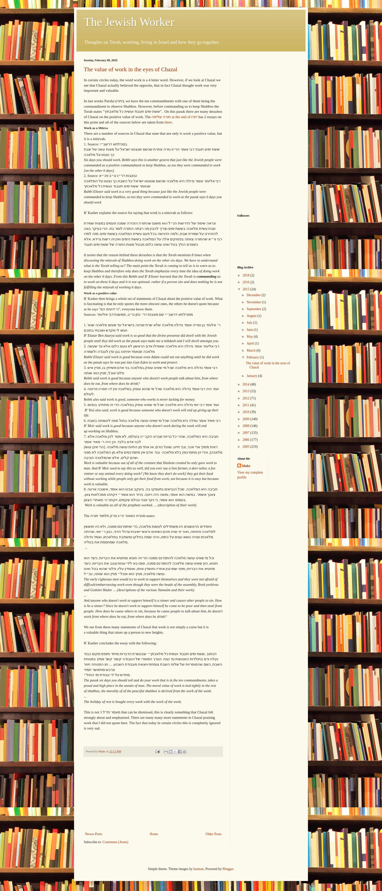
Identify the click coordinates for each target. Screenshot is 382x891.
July (250, 322)
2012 (246, 398)
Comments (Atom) (115, 842)
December (254, 295)
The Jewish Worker (129, 21)
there (168, 122)
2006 (246, 440)
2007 (246, 433)
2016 (246, 282)
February (253, 357)
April (251, 343)
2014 (246, 384)
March (251, 350)
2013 (246, 391)
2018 (246, 275)
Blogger (227, 869)
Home (154, 834)
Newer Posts (93, 834)
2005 (246, 446)
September (254, 309)
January (252, 376)
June (250, 330)
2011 (246, 405)
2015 (246, 289)
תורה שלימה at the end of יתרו (174, 117)
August (252, 316)
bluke (246, 466)
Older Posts (213, 834)
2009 (246, 419)
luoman (198, 869)
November (254, 302)
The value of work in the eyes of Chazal (130, 69)
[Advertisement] (153, 794)
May (250, 336)
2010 (246, 412)
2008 (246, 426)
